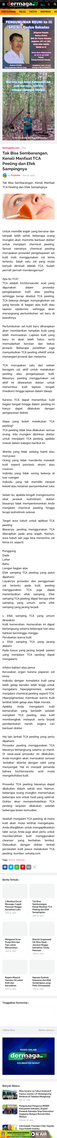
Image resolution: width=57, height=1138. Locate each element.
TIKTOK (33, 11)
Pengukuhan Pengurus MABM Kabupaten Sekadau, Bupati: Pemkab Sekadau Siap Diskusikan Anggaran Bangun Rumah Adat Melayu (36, 1111)
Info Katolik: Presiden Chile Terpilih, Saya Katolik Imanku (36, 1127)
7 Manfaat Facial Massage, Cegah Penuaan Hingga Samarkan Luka (13, 905)
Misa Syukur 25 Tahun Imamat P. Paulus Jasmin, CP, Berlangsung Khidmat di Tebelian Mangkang (35, 1094)
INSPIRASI (45, 11)
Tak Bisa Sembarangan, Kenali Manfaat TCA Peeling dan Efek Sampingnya (42, 907)
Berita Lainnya (46, 1030)
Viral (23, 148)
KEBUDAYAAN (9, 11)
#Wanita (20, 860)
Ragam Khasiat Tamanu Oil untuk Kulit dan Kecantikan (14, 981)
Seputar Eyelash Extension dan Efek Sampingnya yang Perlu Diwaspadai (41, 981)
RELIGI (22, 11)
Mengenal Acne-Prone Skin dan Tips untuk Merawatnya (13, 943)
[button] (3, 4)
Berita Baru (9, 1030)
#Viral (12, 860)
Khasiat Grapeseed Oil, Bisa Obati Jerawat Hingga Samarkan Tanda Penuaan (41, 945)
